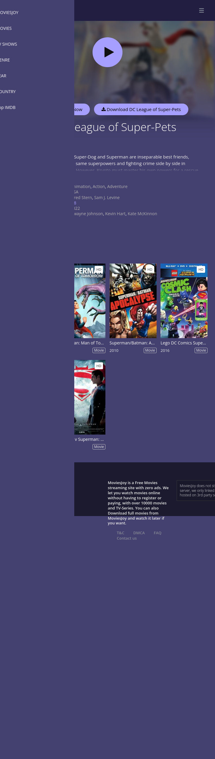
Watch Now (70, 109)
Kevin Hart (115, 213)
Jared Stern (81, 197)
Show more (61, 176)
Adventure (117, 186)
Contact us (127, 538)
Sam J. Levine (106, 197)
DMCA (139, 532)
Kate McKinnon (142, 213)
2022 (75, 208)
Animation (80, 186)
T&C (120, 532)
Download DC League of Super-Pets (141, 109)
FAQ (158, 532)
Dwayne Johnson (86, 213)
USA (74, 192)
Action (99, 186)
